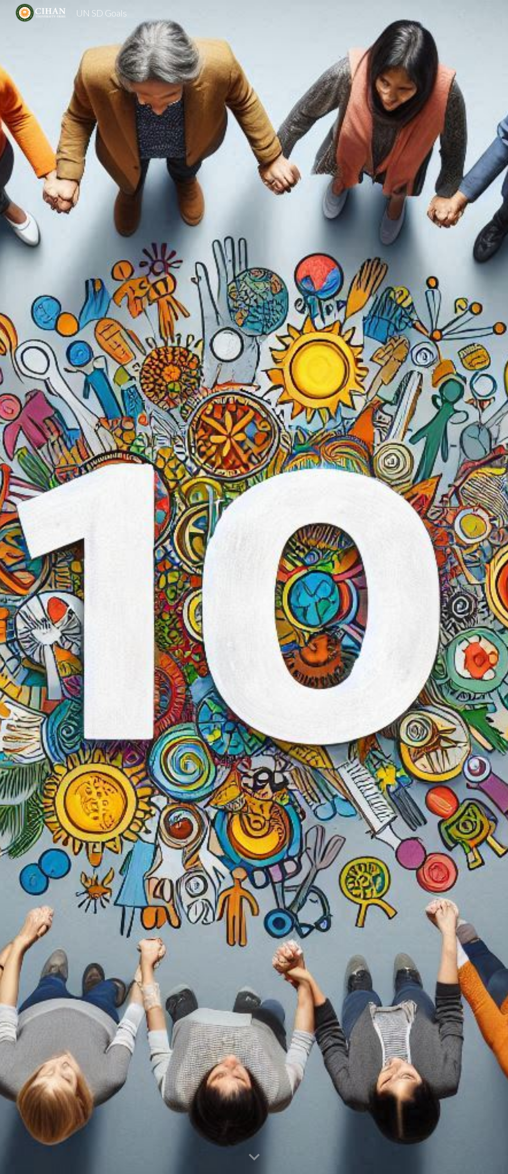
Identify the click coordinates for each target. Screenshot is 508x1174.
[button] (254, 1158)
